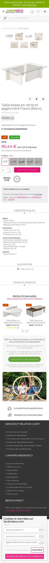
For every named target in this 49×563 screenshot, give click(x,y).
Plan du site (12, 494)
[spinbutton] (6, 170)
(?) (23, 530)
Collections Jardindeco (17, 484)
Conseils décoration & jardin (19, 487)
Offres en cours (14, 467)
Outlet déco (12, 473)
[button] (10, 169)
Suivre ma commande (17, 432)
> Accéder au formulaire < (18, 510)
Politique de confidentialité (19, 449)
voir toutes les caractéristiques (14, 129)
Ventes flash (12, 470)
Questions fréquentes (16, 435)
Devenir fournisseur (16, 490)
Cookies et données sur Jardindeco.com (18, 520)
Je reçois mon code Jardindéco (24, 359)
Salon (13, 29)
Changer (38, 194)
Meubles (5, 29)
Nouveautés (12, 477)
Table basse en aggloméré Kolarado (35, 321)
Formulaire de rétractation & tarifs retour (25, 439)
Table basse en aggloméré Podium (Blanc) (13, 322)
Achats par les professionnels (20, 442)
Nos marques (13, 480)
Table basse (23, 29)
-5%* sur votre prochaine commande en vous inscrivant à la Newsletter (24, 340)
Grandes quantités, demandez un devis (24, 445)
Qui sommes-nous (15, 463)
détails (8, 524)
